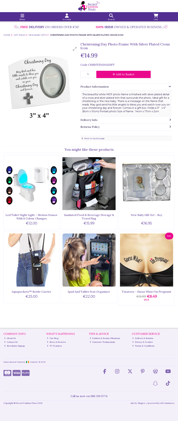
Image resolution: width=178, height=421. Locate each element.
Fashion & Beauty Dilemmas (105, 338)
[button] (75, 49)
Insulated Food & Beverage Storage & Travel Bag (89, 216)
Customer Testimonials (102, 342)
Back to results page (94, 138)
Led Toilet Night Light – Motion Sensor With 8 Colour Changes (32, 216)
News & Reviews (56, 342)
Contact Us (11, 342)
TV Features (54, 346)
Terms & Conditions (143, 346)
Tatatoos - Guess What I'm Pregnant (146, 291)
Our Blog (53, 338)
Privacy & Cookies (142, 342)
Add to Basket (123, 74)
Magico (141, 403)
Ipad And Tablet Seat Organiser (89, 291)
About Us (10, 338)
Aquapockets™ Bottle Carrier (31, 291)
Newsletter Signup (14, 346)
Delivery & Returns (142, 338)
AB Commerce (167, 403)
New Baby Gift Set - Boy (146, 215)
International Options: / (24, 362)
